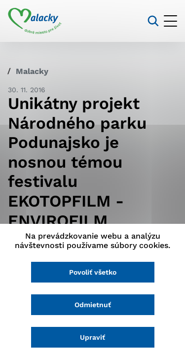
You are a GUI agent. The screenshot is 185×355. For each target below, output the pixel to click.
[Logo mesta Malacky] (35, 21)
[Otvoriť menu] (170, 21)
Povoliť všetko (92, 272)
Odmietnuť (92, 305)
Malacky (32, 71)
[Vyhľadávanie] (153, 21)
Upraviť (92, 337)
